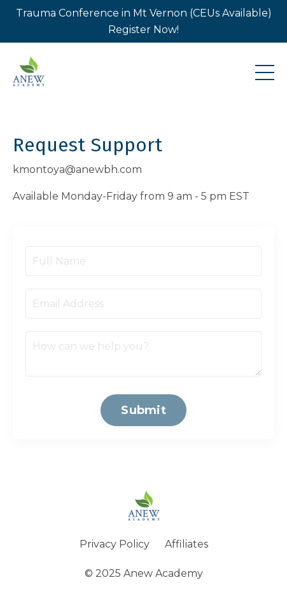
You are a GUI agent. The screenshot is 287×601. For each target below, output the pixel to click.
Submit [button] (143, 410)
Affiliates (186, 544)
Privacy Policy (115, 544)
